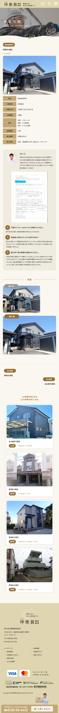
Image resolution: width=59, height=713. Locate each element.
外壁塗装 (8, 53)
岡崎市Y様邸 (8, 375)
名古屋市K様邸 (50, 384)
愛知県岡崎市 (9, 45)
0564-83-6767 (12, 638)
